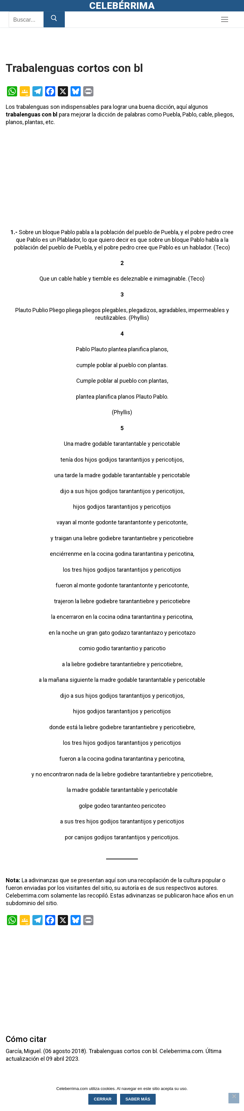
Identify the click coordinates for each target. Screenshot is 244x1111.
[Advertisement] (80, 52)
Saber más (137, 1099)
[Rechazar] (233, 1098)
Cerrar (103, 1099)
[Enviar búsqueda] (54, 19)
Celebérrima (122, 5)
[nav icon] (224, 19)
